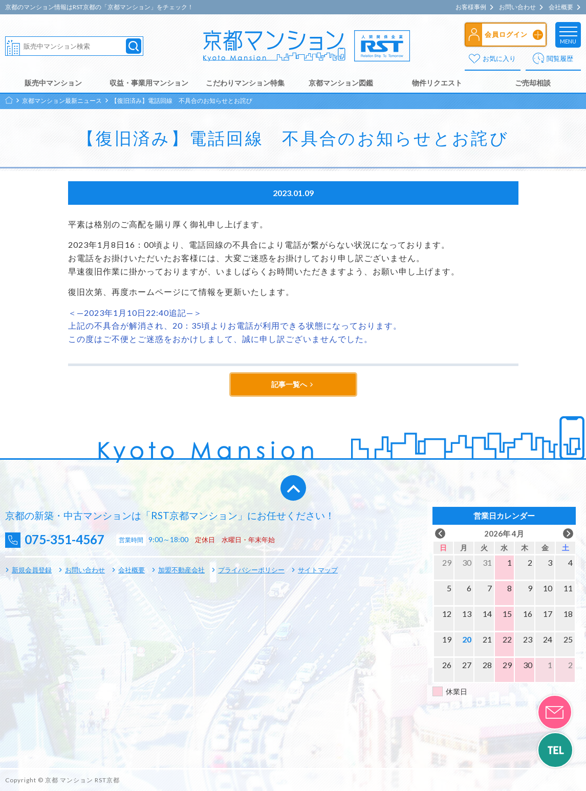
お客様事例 (470, 7)
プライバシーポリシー (251, 570)
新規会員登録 (32, 570)
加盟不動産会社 (181, 570)
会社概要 (561, 7)
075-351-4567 (67, 539)
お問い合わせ (517, 7)
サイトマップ (318, 570)
